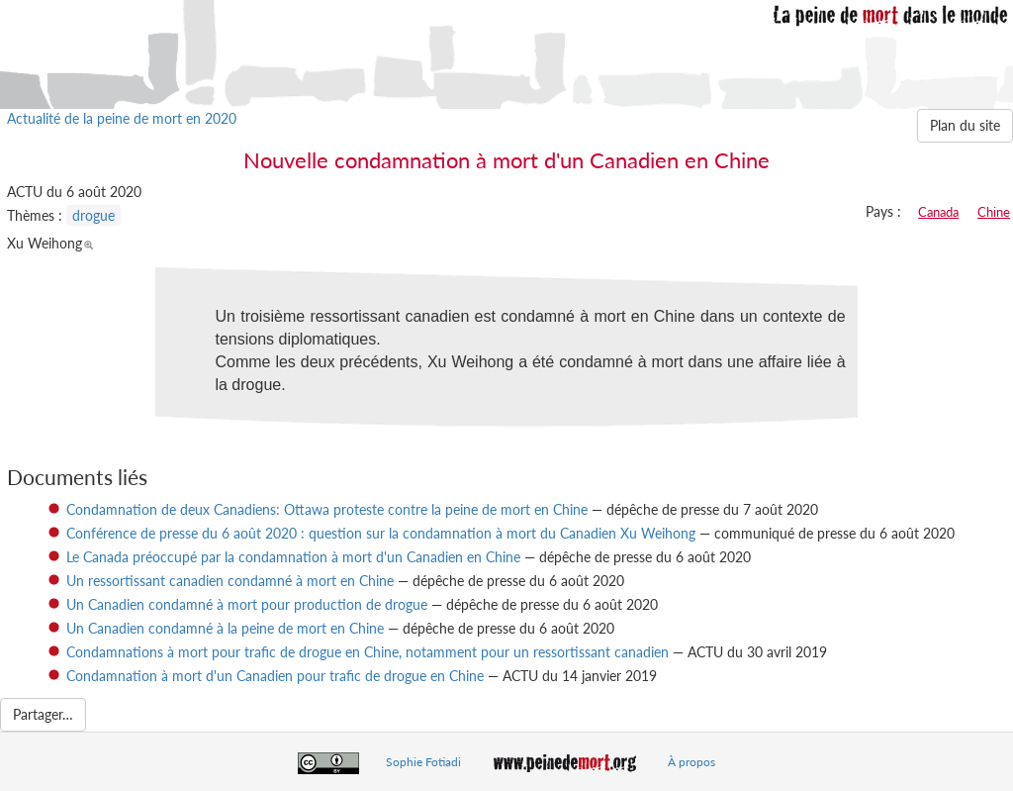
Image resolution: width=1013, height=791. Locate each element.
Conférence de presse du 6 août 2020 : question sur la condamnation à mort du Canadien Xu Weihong (380, 533)
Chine (993, 212)
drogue (93, 215)
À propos (691, 761)
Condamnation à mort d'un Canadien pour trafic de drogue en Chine (275, 675)
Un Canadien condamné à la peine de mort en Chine (225, 628)
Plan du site (965, 125)
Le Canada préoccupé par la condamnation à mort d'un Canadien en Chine (293, 556)
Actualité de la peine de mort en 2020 (121, 118)
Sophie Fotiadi (423, 761)
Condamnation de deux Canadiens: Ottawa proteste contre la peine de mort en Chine (327, 509)
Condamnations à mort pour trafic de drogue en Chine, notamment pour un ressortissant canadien (367, 651)
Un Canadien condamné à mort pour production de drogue (246, 604)
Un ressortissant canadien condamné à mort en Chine (230, 580)
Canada (938, 212)
